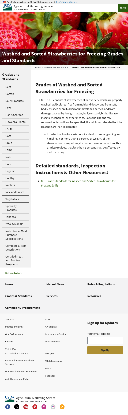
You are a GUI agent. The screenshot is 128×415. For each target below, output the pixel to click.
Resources (94, 296)
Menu (123, 7)
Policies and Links (14, 326)
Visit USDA (10, 349)
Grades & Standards (18, 296)
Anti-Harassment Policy (17, 379)
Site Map (9, 319)
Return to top (13, 273)
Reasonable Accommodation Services (20, 362)
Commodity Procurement (22, 308)
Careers (9, 341)
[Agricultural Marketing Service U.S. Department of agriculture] (28, 7)
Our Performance (14, 334)
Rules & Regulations (101, 284)
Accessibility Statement (17, 353)
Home (38, 67)
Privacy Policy (52, 341)
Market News (55, 284)
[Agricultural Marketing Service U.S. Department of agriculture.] (30, 399)
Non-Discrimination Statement (21, 371)
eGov (48, 368)
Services (52, 296)
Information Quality (55, 334)
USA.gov (49, 353)
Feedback (50, 375)
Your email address (98, 334)
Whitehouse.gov (53, 361)
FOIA (47, 319)
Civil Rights (51, 326)
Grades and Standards (56, 67)
